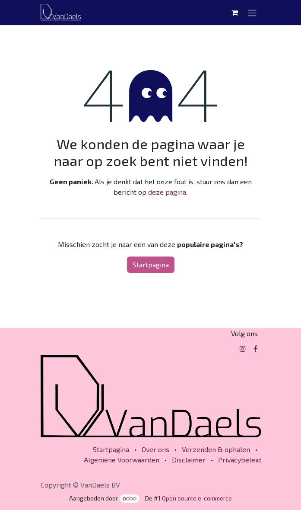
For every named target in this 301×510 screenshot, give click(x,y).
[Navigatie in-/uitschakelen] (252, 12)
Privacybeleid (239, 459)
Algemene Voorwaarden (121, 459)
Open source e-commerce (197, 498)
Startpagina (151, 264)
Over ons (155, 449)
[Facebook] (255, 348)
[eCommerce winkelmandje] (235, 12)
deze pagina (167, 192)
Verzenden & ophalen (216, 449)
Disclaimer (189, 459)
